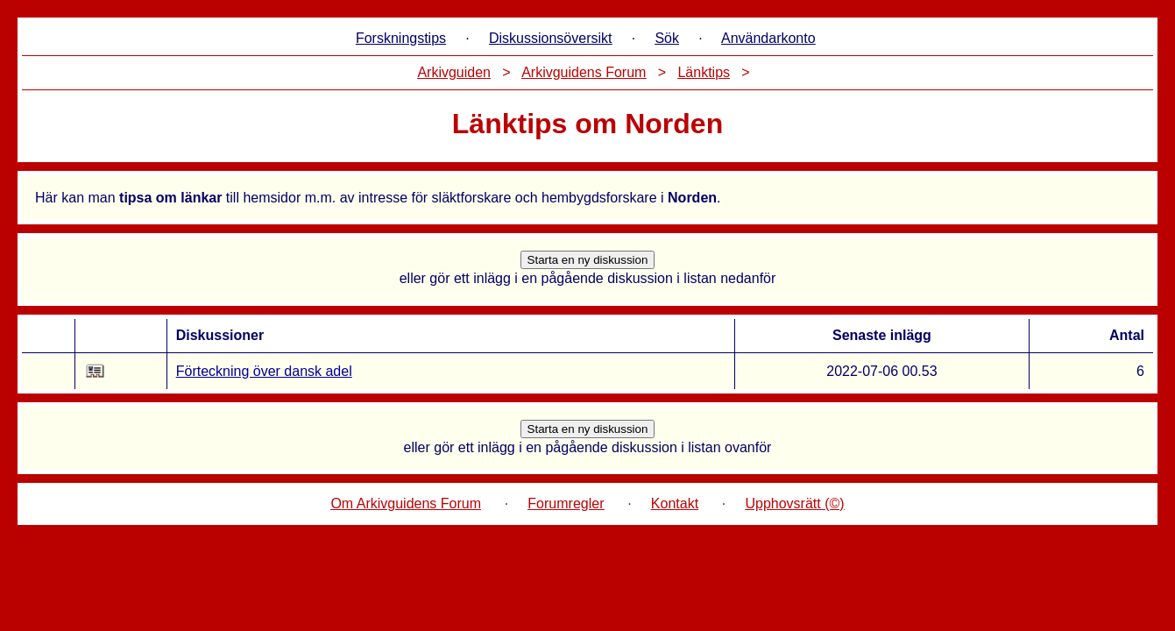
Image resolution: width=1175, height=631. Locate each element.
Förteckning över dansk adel (264, 371)
